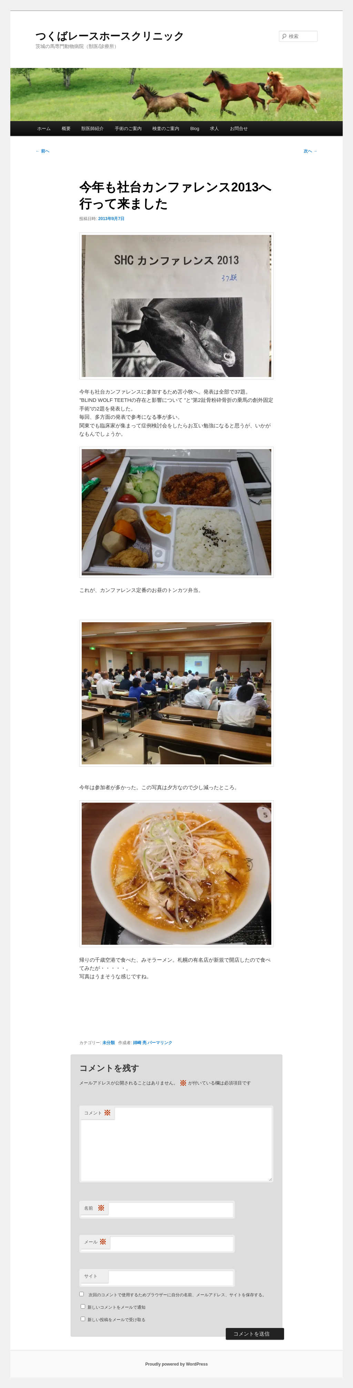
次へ (310, 151)
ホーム (44, 128)
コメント (97, 1113)
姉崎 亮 (140, 1042)
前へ (42, 151)
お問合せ (239, 128)
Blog (194, 128)
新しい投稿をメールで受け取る (116, 1319)
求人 (214, 128)
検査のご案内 (165, 128)
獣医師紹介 (92, 128)
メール (95, 1242)
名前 (94, 1208)
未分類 (108, 1042)
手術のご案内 (128, 128)
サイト (91, 1276)
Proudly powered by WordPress (176, 1364)
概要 (66, 128)
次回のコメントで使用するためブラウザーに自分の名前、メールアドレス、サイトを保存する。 (177, 1294)
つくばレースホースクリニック (110, 36)
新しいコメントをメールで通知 (116, 1307)
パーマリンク (160, 1042)
